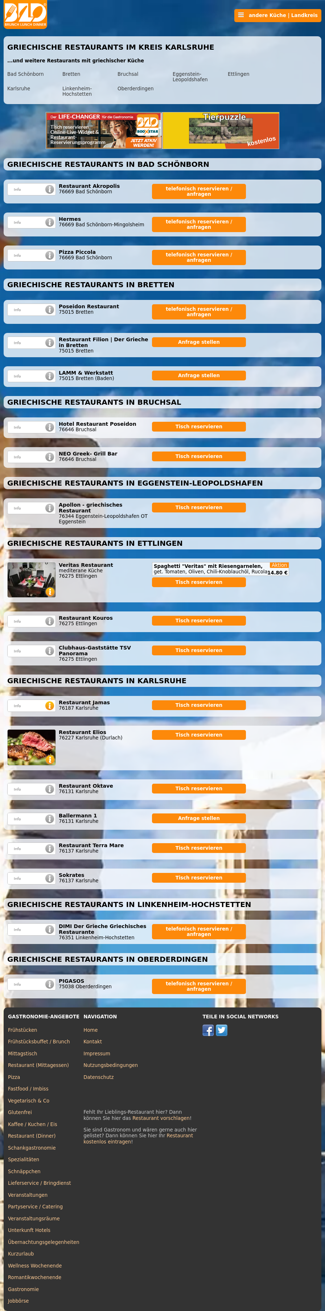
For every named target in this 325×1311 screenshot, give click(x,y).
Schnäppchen (24, 1171)
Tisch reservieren (199, 426)
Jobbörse (18, 1301)
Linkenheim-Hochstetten (77, 91)
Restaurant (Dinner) (32, 1136)
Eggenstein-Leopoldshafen (190, 76)
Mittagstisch (22, 1053)
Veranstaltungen (28, 1195)
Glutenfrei (20, 1112)
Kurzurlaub (21, 1254)
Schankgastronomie (32, 1148)
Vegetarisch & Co (28, 1101)
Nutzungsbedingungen (110, 1065)
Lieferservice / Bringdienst (39, 1183)
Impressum (96, 1053)
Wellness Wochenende (35, 1266)
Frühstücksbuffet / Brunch (39, 1041)
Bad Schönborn (25, 74)
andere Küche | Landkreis (278, 15)
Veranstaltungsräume (34, 1218)
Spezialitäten (23, 1159)
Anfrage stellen (199, 342)
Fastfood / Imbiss (28, 1089)
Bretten (71, 74)
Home (90, 1030)
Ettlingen (239, 74)
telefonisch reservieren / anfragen (199, 191)
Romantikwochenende (34, 1277)
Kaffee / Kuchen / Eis (32, 1124)
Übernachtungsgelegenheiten (43, 1242)
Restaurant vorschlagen (161, 1118)
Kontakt (92, 1041)
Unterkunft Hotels (29, 1230)
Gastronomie (23, 1289)
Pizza (14, 1077)
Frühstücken (22, 1030)
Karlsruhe (18, 88)
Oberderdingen (136, 88)
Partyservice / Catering (35, 1206)
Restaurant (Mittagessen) (38, 1065)
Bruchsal (128, 74)
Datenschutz (98, 1077)
